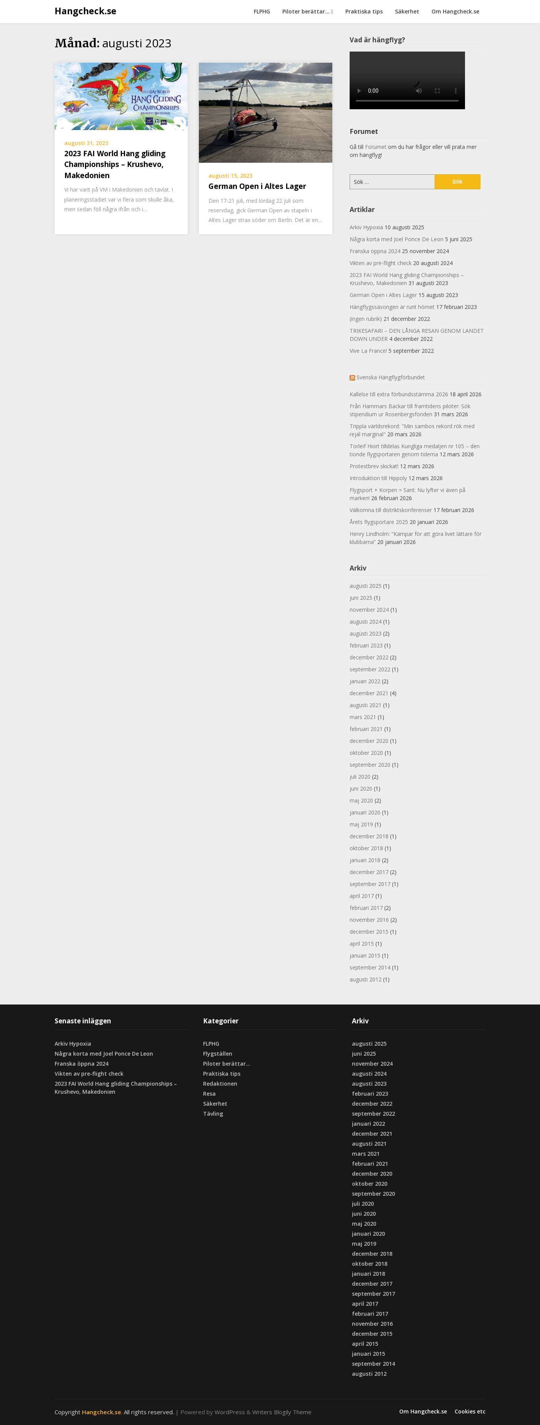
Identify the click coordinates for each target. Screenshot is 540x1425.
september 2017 (370, 884)
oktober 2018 (366, 848)
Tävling (213, 1113)
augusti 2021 (366, 705)
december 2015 (369, 931)
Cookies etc (470, 1411)
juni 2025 (361, 597)
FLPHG (262, 11)
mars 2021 (363, 717)
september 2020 (370, 764)
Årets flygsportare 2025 (379, 522)
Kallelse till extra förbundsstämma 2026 (399, 394)
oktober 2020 (366, 752)
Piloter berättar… (306, 11)
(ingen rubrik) (366, 318)
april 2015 (362, 943)
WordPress (230, 1412)
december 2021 (369, 693)
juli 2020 (360, 776)
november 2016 (369, 919)
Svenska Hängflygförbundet (391, 377)
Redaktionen (220, 1083)
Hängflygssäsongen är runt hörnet (392, 306)
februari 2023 (366, 645)
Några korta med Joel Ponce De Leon (396, 239)
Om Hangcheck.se (455, 11)
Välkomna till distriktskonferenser (391, 510)
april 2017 (362, 895)
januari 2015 (365, 955)
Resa (209, 1093)
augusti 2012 (366, 979)
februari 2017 (366, 907)
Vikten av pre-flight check (381, 263)
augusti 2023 (366, 633)
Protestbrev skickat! (374, 466)
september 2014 (370, 967)
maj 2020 (361, 800)
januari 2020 (365, 812)
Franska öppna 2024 (375, 251)
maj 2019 (361, 824)
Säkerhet (407, 11)
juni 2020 (361, 788)
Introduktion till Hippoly (378, 478)
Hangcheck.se (86, 11)
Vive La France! (368, 350)
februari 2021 (366, 729)
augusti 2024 (366, 621)
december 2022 (369, 657)
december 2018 (369, 836)
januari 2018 (365, 860)
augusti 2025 (366, 585)
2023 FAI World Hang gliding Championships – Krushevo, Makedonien (114, 164)
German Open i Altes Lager (257, 186)
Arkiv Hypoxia (366, 227)
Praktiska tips (364, 11)
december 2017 (369, 872)
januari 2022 (365, 681)
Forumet (376, 146)
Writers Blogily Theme (282, 1412)
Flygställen (217, 1053)
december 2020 (369, 740)
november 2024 (369, 609)
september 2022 (370, 669)
